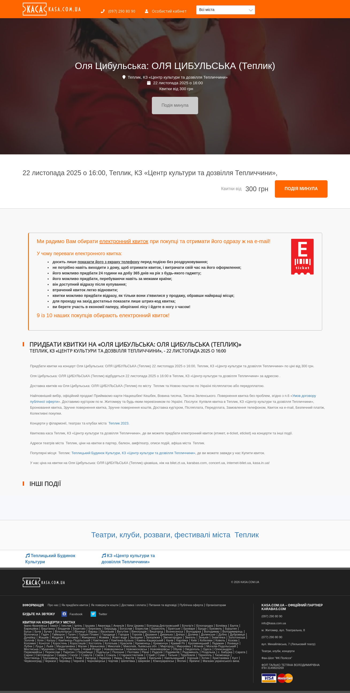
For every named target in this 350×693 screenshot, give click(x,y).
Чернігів (78, 661)
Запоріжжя (153, 637)
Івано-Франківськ (35, 625)
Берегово (79, 628)
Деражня (151, 634)
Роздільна (208, 652)
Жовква (104, 637)
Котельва (111, 643)
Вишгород (156, 631)
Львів (49, 646)
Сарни (28, 655)
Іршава (90, 625)
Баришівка (31, 628)
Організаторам (216, 605)
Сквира (62, 655)
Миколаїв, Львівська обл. (140, 646)
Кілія (40, 640)
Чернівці (64, 661)
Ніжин (61, 649)
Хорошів (192, 658)
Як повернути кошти (104, 605)
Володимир (212, 631)
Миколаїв (114, 646)
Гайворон (58, 634)
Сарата (240, 652)
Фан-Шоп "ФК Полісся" (276, 658)
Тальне (173, 655)
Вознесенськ (174, 631)
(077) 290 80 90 (271, 637)
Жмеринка (89, 637)
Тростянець (32, 658)
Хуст (235, 658)
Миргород (167, 646)
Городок (123, 634)
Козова (232, 640)
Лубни (28, 646)
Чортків (113, 661)
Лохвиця (233, 643)
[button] (225, 9)
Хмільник (155, 658)
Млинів (198, 646)
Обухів (177, 649)
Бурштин (231, 628)
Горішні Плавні (89, 634)
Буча (37, 631)
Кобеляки (206, 640)
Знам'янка (218, 637)
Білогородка (204, 625)
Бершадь (110, 628)
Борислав (141, 628)
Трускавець (50, 658)
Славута (86, 655)
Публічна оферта (191, 605)
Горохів (137, 634)
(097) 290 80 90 (118, 11)
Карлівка (182, 640)
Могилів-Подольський (221, 646)
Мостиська (31, 649)
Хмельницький (174, 658)
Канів (169, 640)
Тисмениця (222, 655)
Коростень (60, 643)
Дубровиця (237, 634)
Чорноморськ (96, 661)
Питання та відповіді (162, 605)
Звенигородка (172, 637)
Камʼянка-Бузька (122, 640)
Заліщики (136, 637)
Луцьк (39, 646)
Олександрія (223, 649)
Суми (161, 655)
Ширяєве (144, 661)
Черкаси (50, 661)
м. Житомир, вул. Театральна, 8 (283, 630)
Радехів (157, 652)
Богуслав (126, 628)
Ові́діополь (192, 649)
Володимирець (232, 631)
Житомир (72, 637)
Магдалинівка (65, 646)
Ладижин (218, 643)
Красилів (126, 643)
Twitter (99, 614)
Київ (194, 640)
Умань (118, 658)
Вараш (93, 631)
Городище (108, 634)
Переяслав (52, 652)
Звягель (190, 637)
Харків (141, 658)
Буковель (215, 628)
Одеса (207, 649)
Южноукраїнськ (163, 661)
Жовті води (119, 637)
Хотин (205, 658)
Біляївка (221, 625)
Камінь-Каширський (150, 640)
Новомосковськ (136, 649)
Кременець (143, 643)
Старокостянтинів (131, 655)
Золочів (29, 640)
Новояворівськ (160, 649)
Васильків (107, 631)
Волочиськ (31, 634)
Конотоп (44, 643)
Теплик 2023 (117, 423)
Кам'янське (101, 640)
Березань (95, 628)
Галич (72, 634)
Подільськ (102, 652)
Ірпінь (78, 625)
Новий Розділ (92, 649)
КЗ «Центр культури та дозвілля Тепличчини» (158, 453)
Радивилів (172, 652)
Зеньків (203, 637)
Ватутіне (123, 631)
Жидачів (57, 637)
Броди (202, 628)
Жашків (44, 637)
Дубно (222, 634)
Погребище (85, 652)
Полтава (133, 652)
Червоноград (33, 661)
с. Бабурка (225, 652)
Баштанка (48, 628)
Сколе (74, 655)
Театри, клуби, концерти (278, 651)
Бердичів (64, 628)
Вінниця (80, 631)
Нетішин (74, 649)
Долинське (208, 634)
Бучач (48, 631)
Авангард (104, 625)
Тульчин (66, 658)
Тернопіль (205, 655)
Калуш (51, 640)
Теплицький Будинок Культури (95, 453)
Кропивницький (198, 643)
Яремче (194, 661)
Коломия (30, 643)
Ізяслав (66, 625)
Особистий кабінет (166, 11)
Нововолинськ (113, 649)
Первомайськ (33, 652)
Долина (193, 634)
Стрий (150, 655)
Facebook (71, 614)
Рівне (145, 652)
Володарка (193, 631)
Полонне (118, 652)
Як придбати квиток (74, 605)
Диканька (166, 634)
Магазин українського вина (221, 661)
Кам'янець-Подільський (74, 640)
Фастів (129, 658)
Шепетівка (128, 661)
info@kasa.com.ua (273, 623)
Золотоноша (236, 637)
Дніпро (180, 634)
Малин (82, 646)
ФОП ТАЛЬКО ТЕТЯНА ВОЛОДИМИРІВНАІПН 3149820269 (290, 666)
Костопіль (95, 643)
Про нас (53, 605)
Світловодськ (45, 655)
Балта (234, 625)
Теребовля (187, 655)
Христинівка (220, 658)
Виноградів (139, 631)
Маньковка (97, 646)
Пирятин (68, 652)
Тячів (78, 658)
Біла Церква (135, 625)
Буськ (28, 631)
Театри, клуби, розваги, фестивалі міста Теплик (175, 535)
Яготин (181, 661)
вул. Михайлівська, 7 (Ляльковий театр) (288, 644)
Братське (174, 628)
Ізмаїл (54, 625)
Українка (105, 658)
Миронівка (183, 646)
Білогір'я (187, 625)
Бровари (189, 628)
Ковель (220, 640)
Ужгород (90, 658)
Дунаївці (30, 637)
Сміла (99, 655)
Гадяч (45, 634)
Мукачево (48, 649)
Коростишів (78, 643)
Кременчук (160, 643)
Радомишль (190, 652)
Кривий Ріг (178, 643)
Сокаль (111, 655)
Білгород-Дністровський (163, 625)
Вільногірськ (63, 631)
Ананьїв (118, 625)
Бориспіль (158, 628)
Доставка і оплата (133, 605)
